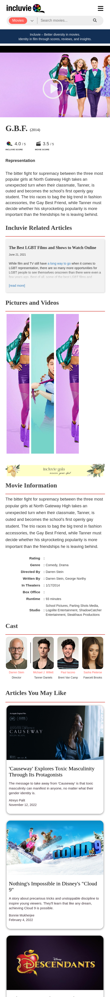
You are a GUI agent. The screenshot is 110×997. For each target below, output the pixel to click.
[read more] (17, 285)
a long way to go (59, 263)
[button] (53, 88)
